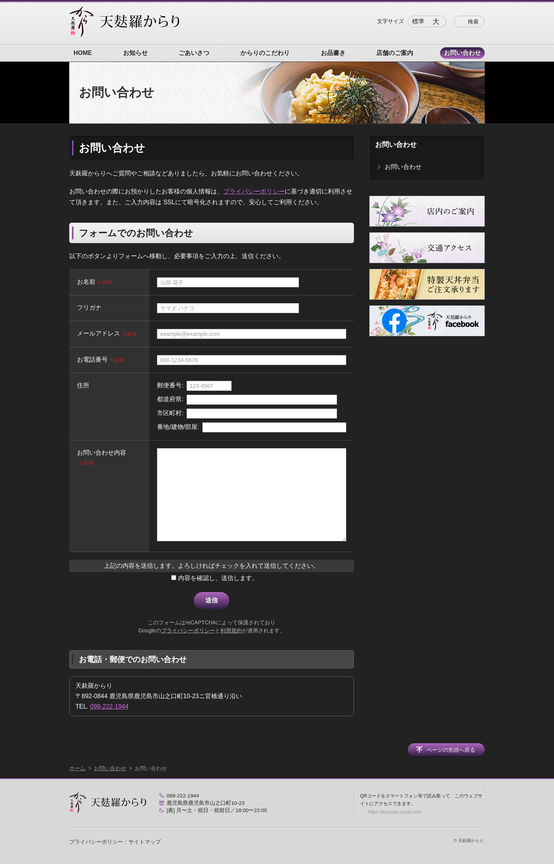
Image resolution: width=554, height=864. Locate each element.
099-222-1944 (109, 706)
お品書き (333, 53)
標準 (418, 21)
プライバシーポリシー (254, 191)
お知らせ (135, 53)
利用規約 (231, 630)
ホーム (77, 768)
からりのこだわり (265, 53)
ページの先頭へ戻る (451, 750)
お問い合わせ (462, 53)
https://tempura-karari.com (395, 812)
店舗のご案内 (394, 53)
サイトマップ (144, 842)
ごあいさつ (194, 53)
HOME (82, 53)
